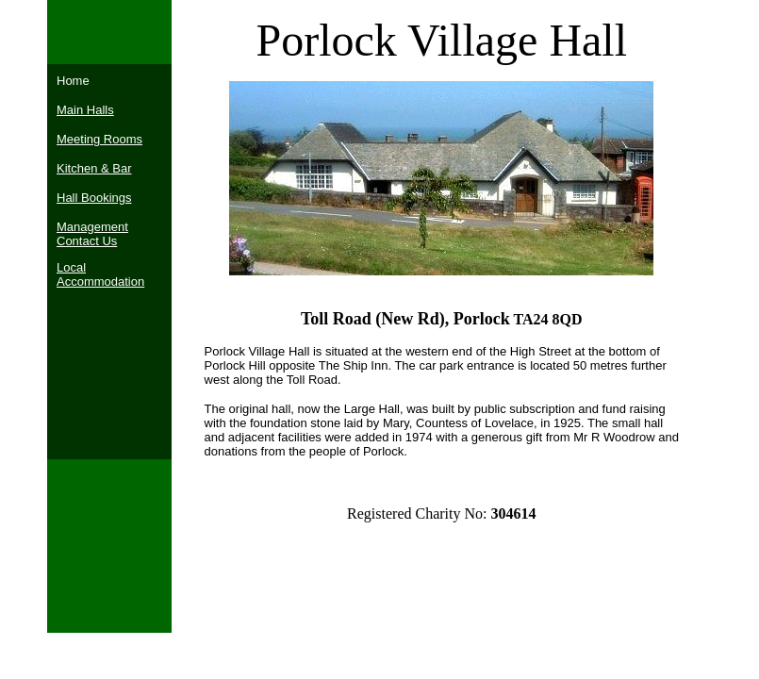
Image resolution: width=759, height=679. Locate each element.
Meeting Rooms (99, 139)
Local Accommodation (100, 274)
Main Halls (85, 110)
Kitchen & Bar (94, 168)
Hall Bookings (94, 197)
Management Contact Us (92, 234)
